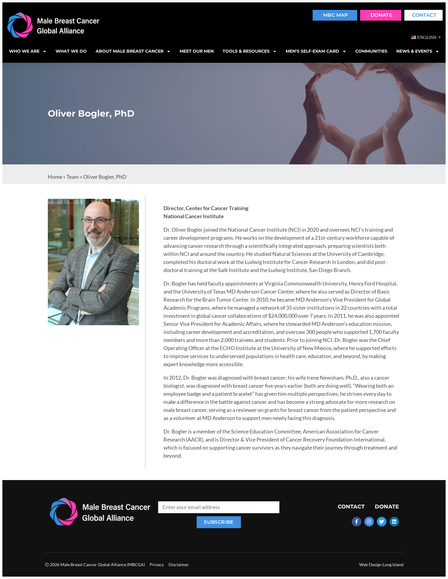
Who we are (28, 51)
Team (72, 176)
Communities (371, 51)
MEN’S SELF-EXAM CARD (316, 51)
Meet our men (197, 51)
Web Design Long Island (381, 564)
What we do (71, 51)
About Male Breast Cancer (133, 51)
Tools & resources (250, 51)
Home (55, 176)
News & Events (417, 51)
